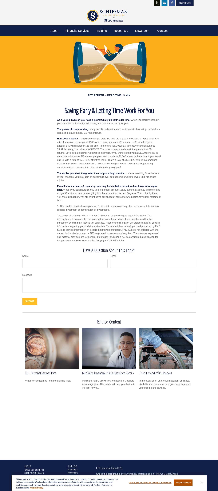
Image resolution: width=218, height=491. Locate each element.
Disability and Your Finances (155, 373)
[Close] (202, 482)
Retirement (72, 469)
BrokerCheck (171, 474)
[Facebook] (172, 3)
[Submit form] (29, 301)
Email (113, 256)
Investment (72, 473)
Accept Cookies (183, 483)
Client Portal (185, 3)
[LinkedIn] (164, 3)
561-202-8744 (37, 470)
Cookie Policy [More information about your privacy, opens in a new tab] (36, 488)
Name (25, 256)
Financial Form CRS (111, 468)
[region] (109, 483)
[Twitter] (157, 3)
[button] (54, 30)
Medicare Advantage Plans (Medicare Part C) (108, 373)
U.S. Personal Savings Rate (40, 373)
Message (27, 275)
